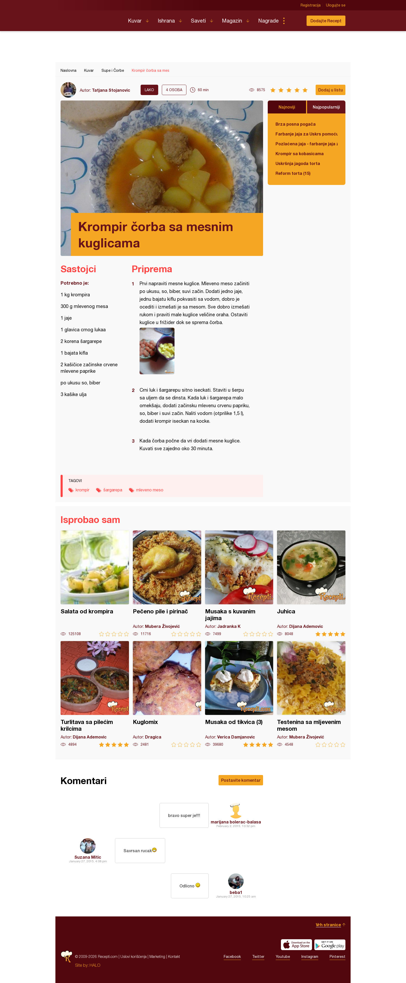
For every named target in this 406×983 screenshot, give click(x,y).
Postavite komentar (240, 780)
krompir (82, 489)
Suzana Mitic (87, 857)
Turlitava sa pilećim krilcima (95, 694)
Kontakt (174, 956)
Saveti (198, 21)
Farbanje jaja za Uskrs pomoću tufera (307, 133)
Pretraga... (294, 20)
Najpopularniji (326, 106)
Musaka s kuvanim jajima (239, 583)
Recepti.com (90, 19)
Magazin (232, 21)
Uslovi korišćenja (133, 956)
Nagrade (268, 21)
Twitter (258, 957)
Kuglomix (167, 694)
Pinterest (337, 957)
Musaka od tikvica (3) (239, 694)
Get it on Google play (329, 944)
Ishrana (166, 21)
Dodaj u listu (330, 89)
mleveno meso (149, 489)
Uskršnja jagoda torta (298, 163)
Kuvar (135, 21)
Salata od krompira (95, 583)
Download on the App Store (296, 944)
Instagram (309, 957)
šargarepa (112, 489)
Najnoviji (287, 106)
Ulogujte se (335, 5)
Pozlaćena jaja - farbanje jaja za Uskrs (307, 143)
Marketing (157, 956)
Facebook (232, 957)
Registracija (311, 5)
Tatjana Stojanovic (111, 90)
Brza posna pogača (296, 123)
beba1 (236, 892)
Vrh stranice (328, 924)
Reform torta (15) (293, 173)
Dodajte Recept (326, 20)
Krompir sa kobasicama (300, 153)
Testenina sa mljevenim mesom (311, 694)
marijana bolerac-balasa (236, 821)
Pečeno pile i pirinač (167, 583)
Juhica (311, 583)
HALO (95, 965)
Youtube (283, 957)
